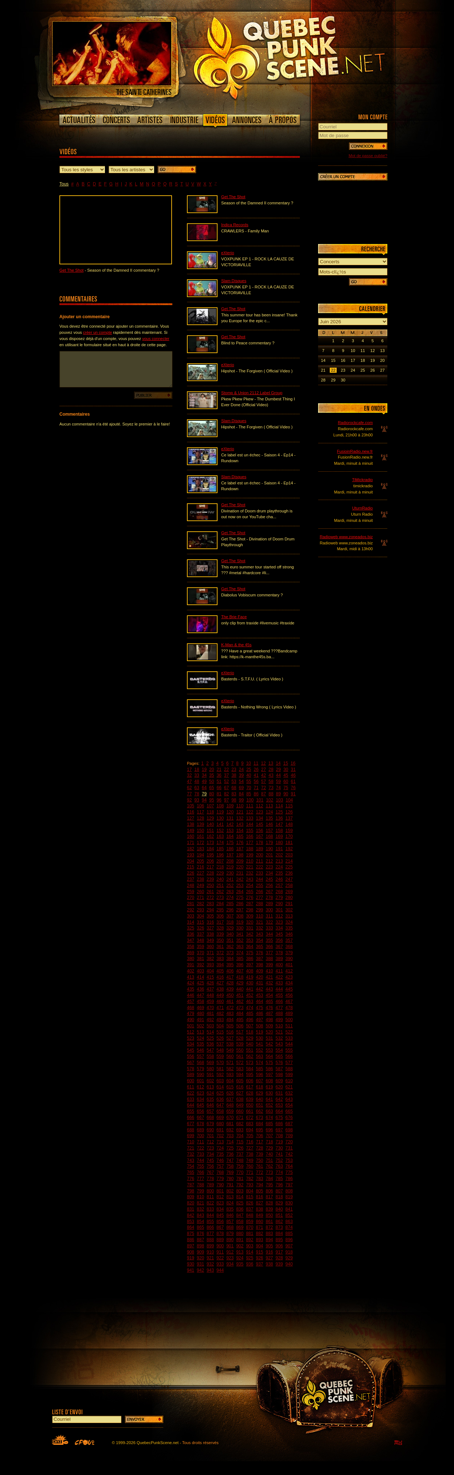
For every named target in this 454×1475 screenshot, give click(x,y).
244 (259, 879)
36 (218, 775)
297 (239, 909)
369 (190, 952)
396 (239, 964)
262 (220, 891)
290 (279, 903)
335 (289, 928)
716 (249, 1141)
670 (230, 1117)
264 (239, 891)
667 (200, 1117)
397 (249, 964)
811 (210, 1196)
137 (289, 818)
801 (220, 1191)
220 (239, 867)
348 (200, 940)
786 (289, 1178)
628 (249, 1093)
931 (200, 1264)
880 (239, 1233)
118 (210, 812)
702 (220, 1135)
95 (211, 800)
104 (289, 800)
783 (259, 1178)
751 (269, 1160)
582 (230, 1068)
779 (220, 1178)
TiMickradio (362, 479)
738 (249, 1154)
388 (269, 958)
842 (190, 1215)
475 (259, 1007)
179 (269, 842)
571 (230, 1062)
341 (239, 934)
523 (190, 1038)
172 (200, 842)
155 (249, 830)
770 (239, 1172)
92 (189, 800)
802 (230, 1191)
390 (289, 958)
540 (249, 1044)
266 (259, 891)
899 (210, 1245)
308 (239, 916)
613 (210, 1087)
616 (239, 1087)
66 (218, 787)
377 (269, 952)
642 (279, 1099)
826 (249, 1203)
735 (220, 1154)
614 (220, 1087)
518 (249, 1032)
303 (190, 916)
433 (279, 983)
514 (210, 1032)
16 (293, 763)
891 (239, 1239)
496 (249, 1019)
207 (220, 861)
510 (279, 1025)
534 (190, 1044)
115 (289, 805)
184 (210, 848)
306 (220, 916)
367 (279, 946)
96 (218, 800)
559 (220, 1056)
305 (210, 916)
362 (230, 946)
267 (269, 891)
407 (239, 971)
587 (279, 1068)
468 (190, 1007)
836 (239, 1209)
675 (279, 1117)
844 (210, 1215)
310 (259, 916)
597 (269, 1074)
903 (249, 1245)
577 (289, 1062)
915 (259, 1252)
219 (230, 867)
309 (249, 916)
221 (249, 867)
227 (200, 873)
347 (190, 940)
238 (200, 879)
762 (269, 1166)
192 (289, 848)
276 (249, 897)
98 (233, 800)
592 (220, 1074)
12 (263, 763)
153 (230, 830)
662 (259, 1111)
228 (210, 873)
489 (289, 1013)
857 (230, 1221)
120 (230, 812)
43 (271, 775)
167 (259, 836)
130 (220, 818)
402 (190, 971)
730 (279, 1148)
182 (190, 848)
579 (200, 1068)
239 (210, 879)
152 (220, 830)
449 (220, 995)
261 (210, 891)
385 (239, 958)
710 (190, 1141)
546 (200, 1050)
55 (248, 781)
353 (249, 940)
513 (200, 1032)
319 (239, 922)
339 (220, 934)
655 (190, 1111)
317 (220, 922)
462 (239, 1001)
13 (271, 763)
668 (210, 1117)
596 (259, 1074)
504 (220, 1025)
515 (220, 1032)
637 (230, 1099)
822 (210, 1203)
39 (241, 775)
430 (249, 983)
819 (289, 1196)
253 (239, 885)
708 (279, 1135)
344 (269, 934)
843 (200, 1215)
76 (293, 787)
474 (249, 1007)
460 (220, 1001)
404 (210, 971)
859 (249, 1221)
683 (249, 1123)
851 (279, 1215)
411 (279, 971)
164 (230, 836)
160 (190, 836)
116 (190, 812)
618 (259, 1087)
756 (210, 1166)
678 (200, 1123)
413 (190, 977)
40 (248, 775)
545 (190, 1050)
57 (263, 781)
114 (279, 805)
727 (249, 1148)
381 (200, 958)
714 (230, 1141)
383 (220, 958)
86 (256, 793)
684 (259, 1123)
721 (190, 1148)
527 (230, 1038)
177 (249, 842)
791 (230, 1184)
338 (210, 934)
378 (279, 952)
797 (289, 1184)
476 (269, 1007)
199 (249, 855)
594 (239, 1074)
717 (259, 1141)
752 (279, 1160)
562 (249, 1056)
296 (230, 909)
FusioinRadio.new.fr (355, 451)
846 (230, 1215)
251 (220, 885)
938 (269, 1264)
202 (279, 855)
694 (249, 1129)
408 (249, 971)
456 (289, 995)
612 (200, 1087)
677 (190, 1123)
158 (279, 830)
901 (230, 1245)
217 (210, 867)
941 (190, 1270)
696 (269, 1129)
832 (200, 1209)
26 (256, 769)
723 (210, 1148)
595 (249, 1074)
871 (259, 1227)
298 (249, 909)
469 (200, 1007)
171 (190, 842)
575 (269, 1062)
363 (239, 946)
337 (200, 934)
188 (249, 848)
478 (289, 1007)
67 (226, 787)
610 (289, 1080)
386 (249, 958)
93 (196, 800)
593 (230, 1074)
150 (200, 830)
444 (279, 989)
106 (200, 805)
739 (259, 1154)
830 (289, 1203)
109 (230, 805)
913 (239, 1252)
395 (230, 964)
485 (249, 1013)
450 (230, 995)
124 (269, 812)
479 (190, 1013)
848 (249, 1215)
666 (190, 1117)
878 (220, 1233)
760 (249, 1166)
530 (259, 1038)
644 (190, 1105)
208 (230, 861)
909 (200, 1252)
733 (200, 1154)
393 (210, 964)
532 (279, 1038)
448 (210, 995)
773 (269, 1172)
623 (200, 1093)
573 (249, 1062)
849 (259, 1215)
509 (269, 1025)
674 (269, 1117)
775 (289, 1172)
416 (220, 977)
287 (249, 903)
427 (220, 983)
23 (233, 769)
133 (249, 818)
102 (269, 800)
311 (269, 916)
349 (210, 940)
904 (259, 1245)
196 (220, 855)
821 (200, 1203)
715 (239, 1141)
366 (269, 946)
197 (230, 855)
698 (289, 1129)
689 (200, 1129)
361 (220, 946)
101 (259, 800)
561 (239, 1056)
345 (279, 934)
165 (239, 836)
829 (279, 1203)
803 (239, 1191)
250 (210, 885)
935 (239, 1264)
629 (259, 1093)
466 (279, 1001)
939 (279, 1264)
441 (249, 989)
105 (190, 805)
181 (289, 842)
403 (200, 971)
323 (279, 922)
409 (259, 971)
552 (259, 1050)
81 (218, 793)
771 (249, 1172)
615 (230, 1087)
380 (190, 958)
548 (220, 1050)
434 (289, 983)
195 (210, 855)
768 (220, 1172)
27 (263, 769)
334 (279, 928)
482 (220, 1013)
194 (200, 855)
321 (259, 922)
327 (210, 928)
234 (269, 873)
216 (200, 867)
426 (210, 983)
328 (220, 928)
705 (249, 1135)
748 (239, 1160)
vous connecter (155, 338)
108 (220, 805)
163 (220, 836)
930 (190, 1264)
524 (200, 1038)
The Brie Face (234, 617)
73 (271, 787)
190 (269, 848)
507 (249, 1025)
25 (248, 769)
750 (259, 1160)
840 (279, 1209)
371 (210, 952)
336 (190, 934)
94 (204, 800)
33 (196, 775)
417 (230, 977)
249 (200, 885)
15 (285, 763)
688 (190, 1129)
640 (259, 1099)
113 (269, 805)
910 (210, 1252)
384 (230, 958)
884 (279, 1233)
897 (190, 1245)
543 (279, 1044)
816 (259, 1196)
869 (239, 1227)
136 (279, 818)
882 (259, 1233)
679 (210, 1123)
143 (239, 824)
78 (196, 793)
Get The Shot (71, 270)
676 (289, 1117)
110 (239, 805)
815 (249, 1196)
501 (190, 1025)
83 (233, 793)
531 (269, 1038)
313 (289, 916)
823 (220, 1203)
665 (289, 1111)
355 (269, 940)
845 (220, 1215)
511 (289, 1025)
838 (259, 1209)
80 (211, 793)
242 (239, 879)
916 (269, 1252)
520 (269, 1032)
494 (230, 1019)
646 (210, 1105)
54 (241, 781)
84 (241, 793)
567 (190, 1062)
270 (190, 897)
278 (269, 897)
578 (190, 1068)
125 (279, 812)
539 (239, 1044)
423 (289, 977)
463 (249, 1001)
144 (249, 824)
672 (249, 1117)
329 (230, 928)
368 (289, 946)
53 (233, 781)
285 (230, 903)
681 (230, 1123)
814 (239, 1196)
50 (211, 781)
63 (196, 787)
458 (200, 1001)
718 (269, 1141)
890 (230, 1239)
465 (269, 1001)
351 (230, 940)
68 (233, 787)
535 (200, 1044)
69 (241, 787)
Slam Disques (233, 281)
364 (249, 946)
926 (259, 1257)
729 (269, 1148)
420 (259, 977)
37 (226, 775)
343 (259, 934)
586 (269, 1068)
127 (190, 818)
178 (259, 842)
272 (210, 897)
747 (230, 1160)
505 (230, 1025)
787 (190, 1184)
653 (279, 1105)
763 (279, 1166)
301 (279, 909)
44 (278, 775)
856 (220, 1221)
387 (259, 958)
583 (239, 1068)
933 (220, 1264)
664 (279, 1111)
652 (269, 1105)
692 (230, 1129)
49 (204, 781)
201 (269, 855)
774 (279, 1172)
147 (279, 824)
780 (230, 1178)
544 (289, 1044)
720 (289, 1141)
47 (189, 781)
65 (211, 787)
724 (220, 1148)
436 (200, 989)
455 (279, 995)
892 (249, 1239)
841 (289, 1209)
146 (269, 824)
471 (220, 1007)
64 (204, 787)
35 (211, 775)
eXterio (227, 253)
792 (239, 1184)
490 (190, 1019)
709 (289, 1135)
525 (210, 1038)
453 (259, 995)
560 (230, 1056)
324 (289, 922)
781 (239, 1178)
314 (190, 922)
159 (289, 830)
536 (210, 1044)
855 (210, 1221)
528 (239, 1038)
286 (239, 903)
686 (279, 1123)
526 (220, 1038)
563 (259, 1056)
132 (239, 818)
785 (279, 1178)
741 (279, 1154)
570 (220, 1062)
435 (190, 989)
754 (190, 1166)
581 (220, 1068)
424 (190, 983)
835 (230, 1209)
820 (190, 1203)
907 (289, 1245)
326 (200, 928)
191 (279, 848)
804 (249, 1191)
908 (190, 1252)
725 (230, 1148)
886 (190, 1239)
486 (259, 1013)
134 (259, 818)
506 (239, 1025)
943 (210, 1270)
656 (200, 1111)
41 (256, 775)
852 (289, 1215)
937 (259, 1264)
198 (239, 855)
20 (211, 769)
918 (289, 1252)
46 (293, 775)
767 (210, 1172)
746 (220, 1160)
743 (190, 1160)
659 (230, 1111)
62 (189, 787)
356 (279, 940)
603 (220, 1080)
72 (263, 787)
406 (230, 971)
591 (210, 1074)
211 (259, 861)
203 (289, 855)
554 (279, 1050)
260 (200, 891)
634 (200, 1099)
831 (190, 1209)
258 (289, 885)
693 (239, 1129)
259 (190, 891)
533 (289, 1038)
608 (269, 1080)
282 (200, 903)
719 (279, 1141)
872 (269, 1227)
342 (249, 934)
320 (249, 922)
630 (269, 1093)
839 (269, 1209)
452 (249, 995)
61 (293, 781)
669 (220, 1117)
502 (200, 1025)
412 (289, 971)
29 (278, 769)
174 (220, 842)
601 (200, 1080)
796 (279, 1184)
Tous (64, 184)
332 (259, 928)
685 (269, 1123)
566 (289, 1056)
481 (210, 1013)
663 (269, 1111)
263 (230, 891)
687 (289, 1123)
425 (200, 983)
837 (249, 1209)
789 (210, 1184)
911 (220, 1252)
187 (239, 848)
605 (239, 1080)
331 (249, 928)
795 (269, 1184)
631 (279, 1093)
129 (210, 818)
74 (278, 787)
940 (289, 1264)
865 (200, 1227)
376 (259, 952)
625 (220, 1093)
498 (269, 1019)
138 (190, 824)
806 (269, 1191)
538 (230, 1044)
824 (230, 1203)
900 (220, 1245)
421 (269, 977)
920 (200, 1257)
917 (279, 1252)
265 (249, 891)
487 (269, 1013)
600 (190, 1080)
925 (249, 1257)
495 (239, 1019)
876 (200, 1233)
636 (220, 1099)
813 (230, 1196)
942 (200, 1270)
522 (289, 1032)
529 (249, 1038)
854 (200, 1221)
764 (289, 1166)
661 (249, 1111)
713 (220, 1141)
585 (259, 1068)
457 (190, 1001)
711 (200, 1141)
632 (289, 1093)
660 (239, 1111)
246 (279, 879)
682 (239, 1123)
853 (190, 1221)
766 (200, 1172)
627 (239, 1093)
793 (249, 1184)
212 (269, 861)
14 (278, 763)
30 (285, 769)
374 (239, 952)
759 (239, 1166)
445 (289, 989)
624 (210, 1093)
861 (269, 1221)
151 (210, 830)
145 (259, 824)
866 (210, 1227)
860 (259, 1221)
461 (230, 1001)
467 (289, 1001)
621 (289, 1087)
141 (220, 824)
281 (190, 903)
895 (279, 1239)
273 (220, 897)
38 (233, 775)
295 (220, 909)
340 (230, 934)
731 (289, 1148)
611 (190, 1087)
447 (200, 995)
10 (248, 763)
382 (210, 958)
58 (271, 781)
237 (190, 879)
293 (200, 909)
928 (279, 1257)
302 (289, 909)
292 (190, 909)
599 (289, 1074)
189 (259, 848)
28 (271, 769)
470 (210, 1007)
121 (239, 812)
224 (279, 867)
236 (289, 873)
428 (230, 983)
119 (220, 812)
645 (200, 1105)
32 (189, 775)
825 (239, 1203)
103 (279, 800)
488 (279, 1013)
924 (239, 1257)
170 (289, 836)
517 (239, 1032)
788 (200, 1184)
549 (230, 1050)
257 (279, 885)
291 (289, 903)
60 (285, 781)
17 (189, 769)
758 (230, 1166)
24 (241, 769)
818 (279, 1196)
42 (263, 775)
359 (200, 946)
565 (279, 1056)
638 (239, 1099)
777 (200, 1178)
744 (200, 1160)
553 (269, 1050)
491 (200, 1019)
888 (210, 1239)
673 (259, 1117)
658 (220, 1111)
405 (220, 971)
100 (250, 800)
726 (239, 1148)
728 (259, 1148)
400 (279, 964)
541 (259, 1044)
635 (210, 1099)
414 (200, 977)
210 (249, 861)
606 (249, 1080)
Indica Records (234, 225)
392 (200, 964)
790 (220, 1184)
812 (220, 1196)
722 (200, 1148)
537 (220, 1044)
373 (230, 952)
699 (190, 1135)
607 (259, 1080)
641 (269, 1099)
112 (259, 805)
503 (210, 1025)
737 (239, 1154)
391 (190, 964)
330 (239, 928)
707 (269, 1135)
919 (190, 1257)
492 (210, 1019)
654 (289, 1105)
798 (190, 1191)
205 (200, 861)
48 (196, 781)
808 (289, 1191)
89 (278, 793)
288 (259, 903)
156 (259, 830)
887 (200, 1239)
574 (259, 1062)
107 (210, 805)
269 (289, 891)
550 (239, 1050)
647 (220, 1105)
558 (210, 1056)
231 (239, 873)
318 (230, 922)
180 (279, 842)
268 (279, 891)
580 (210, 1068)
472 (230, 1007)
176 (239, 842)
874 (289, 1227)
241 (230, 879)
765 (190, 1172)
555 (289, 1050)
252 (230, 885)
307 (230, 916)
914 (249, 1252)
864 (190, 1227)
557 (200, 1056)
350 (220, 940)
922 (220, 1257)
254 (249, 885)
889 (220, 1239)
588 (289, 1068)
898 (200, 1245)
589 (190, 1074)
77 (189, 793)
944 (220, 1270)
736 (230, 1154)
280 (289, 897)
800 (210, 1191)
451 (239, 995)
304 (200, 916)
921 (210, 1257)
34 (204, 775)
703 (230, 1135)
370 (200, 952)
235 (279, 873)
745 (210, 1160)
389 (279, 958)
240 (220, 879)
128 (200, 818)
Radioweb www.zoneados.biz (346, 537)
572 (239, 1062)
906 (279, 1245)
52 (226, 781)
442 (259, 989)
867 (220, 1227)
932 (210, 1264)
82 (226, 793)
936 (249, 1264)
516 (230, 1032)
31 (293, 769)
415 (210, 977)
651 (259, 1105)
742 (289, 1154)
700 (200, 1135)
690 (210, 1129)
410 (269, 971)
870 (249, 1227)
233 (259, 873)
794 (259, 1184)
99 (241, 800)
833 (210, 1209)
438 (220, 989)
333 (269, 928)
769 (230, 1172)
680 (220, 1123)
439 (230, 989)
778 (210, 1178)
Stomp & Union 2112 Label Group (251, 393)
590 (200, 1074)
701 (210, 1135)
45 (285, 775)
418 (239, 977)
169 (279, 836)
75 (285, 787)
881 (249, 1233)
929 (289, 1257)
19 (204, 769)
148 (289, 824)
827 (259, 1203)
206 (210, 861)
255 (259, 885)
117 (200, 812)
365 (259, 946)
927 (269, 1257)
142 (230, 824)
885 (289, 1233)
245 (269, 879)
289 (269, 903)
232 (249, 873)
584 (249, 1068)
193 (190, 855)
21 (218, 769)
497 (259, 1019)
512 (190, 1032)
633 (190, 1099)
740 (269, 1154)
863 (289, 1221)
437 (210, 989)
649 (239, 1105)
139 (200, 824)
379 (289, 952)
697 (279, 1129)
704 (239, 1135)
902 (239, 1245)
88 (271, 793)
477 (279, 1007)
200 (259, 855)
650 (249, 1105)
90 (285, 793)
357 (289, 940)
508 (259, 1025)
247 (289, 879)
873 (279, 1227)
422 (279, 977)
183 (200, 848)
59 (278, 781)
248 (190, 885)
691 (220, 1129)
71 (256, 787)
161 (200, 836)
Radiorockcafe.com (355, 422)
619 (269, 1087)
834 (220, 1209)
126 (289, 812)
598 (279, 1074)
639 (249, 1099)
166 (249, 836)
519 (259, 1032)
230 (230, 873)
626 (230, 1093)
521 (279, 1032)
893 (259, 1239)
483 (230, 1013)
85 (248, 793)
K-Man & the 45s (236, 645)
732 (190, 1154)
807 (279, 1191)
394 (220, 964)
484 (239, 1013)
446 (190, 995)
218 (220, 867)
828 (269, 1203)
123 (259, 812)
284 (220, 903)
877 (210, 1233)
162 (210, 836)
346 (289, 934)
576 (279, 1062)
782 (249, 1178)
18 (196, 769)
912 (230, 1252)
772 (259, 1172)
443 (269, 989)
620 (279, 1087)
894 (269, 1239)
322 (269, 922)
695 (259, 1129)
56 (256, 781)
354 (259, 940)
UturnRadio (362, 508)
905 (269, 1245)
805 (259, 1191)
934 (230, 1264)
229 (220, 873)
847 (239, 1215)
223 (269, 867)
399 (269, 964)
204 (190, 861)
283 (210, 903)
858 (239, 1221)
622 (190, 1093)
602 (210, 1080)
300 (269, 909)
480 (200, 1013)
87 (263, 793)
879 (230, 1233)
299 (259, 909)
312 (279, 916)
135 (269, 818)
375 (249, 952)
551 (249, 1050)
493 (220, 1019)
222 (259, 867)
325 (190, 928)
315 (200, 922)
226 (190, 873)
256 (269, 885)
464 (259, 1001)
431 (259, 983)
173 (210, 842)
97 (226, 800)
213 (279, 861)
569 (210, 1062)
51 (218, 781)
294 (210, 909)
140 (210, 824)
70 (248, 787)
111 (249, 805)
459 (210, 1001)
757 (220, 1166)
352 (239, 940)
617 (249, 1087)
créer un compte (97, 332)
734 (210, 1154)
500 (289, 1019)
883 (269, 1233)
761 (259, 1166)
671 (239, 1117)
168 (269, 836)
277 (259, 897)
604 (230, 1080)
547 (210, 1050)
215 (190, 867)
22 (226, 769)
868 (230, 1227)
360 (210, 946)
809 (190, 1196)
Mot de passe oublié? (368, 155)
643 (289, 1099)
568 (200, 1062)
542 (269, 1044)
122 (249, 812)
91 (293, 793)
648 (230, 1105)
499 (279, 1019)
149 (190, 830)
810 (200, 1196)
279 (279, 897)
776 (190, 1178)
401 (289, 964)
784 (269, 1178)
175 (230, 842)
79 (204, 793)
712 (210, 1141)
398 (259, 964)
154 (239, 830)
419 (249, 977)
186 (230, 848)
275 (239, 897)
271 (200, 897)
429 (239, 983)
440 (239, 989)
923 (230, 1257)
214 (289, 861)
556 (190, 1056)
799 (200, 1191)
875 (190, 1233)
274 (230, 897)
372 (220, 952)
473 (239, 1007)
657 (210, 1111)
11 (256, 763)
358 (190, 946)
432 (269, 983)
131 (230, 818)
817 (269, 1196)
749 (249, 1160)
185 (220, 848)
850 (269, 1215)
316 (210, 922)
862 (279, 1221)
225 (289, 867)
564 (269, 1056)
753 (289, 1160)
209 (239, 861)
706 (259, 1135)
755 (200, 1166)
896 (289, 1239)
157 (269, 830)
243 (249, 879)
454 (269, 995)
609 (279, 1080)
